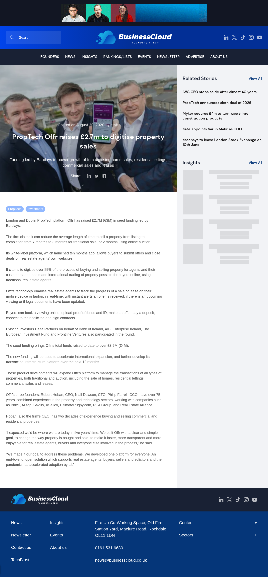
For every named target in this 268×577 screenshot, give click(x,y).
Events (144, 57)
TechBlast (20, 559)
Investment (35, 209)
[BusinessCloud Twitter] (234, 37)
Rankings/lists (117, 57)
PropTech (15, 209)
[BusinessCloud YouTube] (259, 37)
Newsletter (168, 57)
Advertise (195, 57)
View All (255, 78)
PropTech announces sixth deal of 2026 (217, 103)
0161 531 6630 (109, 547)
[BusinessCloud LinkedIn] (226, 37)
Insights (89, 57)
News (70, 57)
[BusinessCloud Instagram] (251, 37)
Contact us (21, 547)
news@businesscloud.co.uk (121, 560)
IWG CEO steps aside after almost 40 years (220, 92)
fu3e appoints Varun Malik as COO (212, 129)
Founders (49, 57)
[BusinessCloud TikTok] (242, 37)
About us (219, 57)
